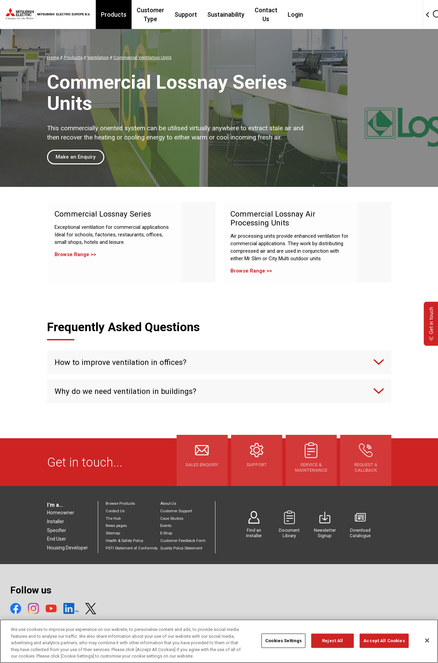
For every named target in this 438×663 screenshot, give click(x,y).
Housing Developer (67, 547)
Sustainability (266, 14)
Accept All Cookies (384, 643)
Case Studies (171, 518)
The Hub (113, 518)
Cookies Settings (283, 643)
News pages (116, 526)
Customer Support (176, 511)
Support (226, 14)
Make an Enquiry (75, 157)
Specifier (56, 530)
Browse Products (120, 503)
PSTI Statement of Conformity (131, 548)
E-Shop (166, 533)
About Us (168, 503)
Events (165, 526)
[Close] (427, 642)
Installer (55, 521)
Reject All (332, 643)
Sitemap (113, 533)
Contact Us (311, 14)
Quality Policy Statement (181, 548)
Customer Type (184, 14)
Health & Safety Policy (124, 541)
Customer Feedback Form (183, 541)
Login (344, 14)
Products (139, 14)
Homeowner (60, 512)
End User (56, 539)
